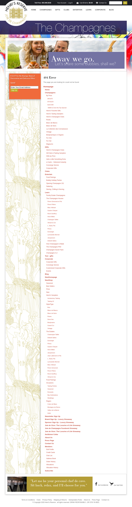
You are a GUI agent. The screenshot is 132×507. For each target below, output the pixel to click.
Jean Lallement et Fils (54, 355)
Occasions (49, 383)
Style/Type (49, 304)
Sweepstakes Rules (75, 500)
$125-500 (50, 105)
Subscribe (49, 471)
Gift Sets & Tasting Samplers (56, 153)
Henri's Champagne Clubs (55, 117)
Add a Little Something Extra (56, 159)
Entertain (77, 10)
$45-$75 (50, 98)
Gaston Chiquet (52, 210)
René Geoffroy (52, 213)
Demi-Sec (51, 319)
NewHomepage (51, 277)
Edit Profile (50, 449)
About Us (48, 437)
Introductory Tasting (54, 298)
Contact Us (103, 3)
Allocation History (52, 467)
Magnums (49, 144)
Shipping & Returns (60, 500)
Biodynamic (51, 322)
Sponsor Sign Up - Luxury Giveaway (59, 422)
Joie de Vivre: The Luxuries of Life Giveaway (62, 425)
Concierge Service (52, 165)
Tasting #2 (51, 301)
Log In (70, 3)
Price (48, 289)
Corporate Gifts (51, 168)
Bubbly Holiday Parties (54, 180)
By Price (49, 95)
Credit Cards (50, 452)
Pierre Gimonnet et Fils (55, 201)
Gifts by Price (50, 156)
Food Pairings (51, 177)
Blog (111, 10)
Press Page (49, 440)
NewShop (49, 280)
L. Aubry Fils (51, 225)
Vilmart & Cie (52, 222)
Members (48, 447)
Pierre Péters (52, 204)
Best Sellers (50, 286)
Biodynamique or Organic (55, 135)
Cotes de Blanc (52, 404)
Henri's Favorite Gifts (53, 111)
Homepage (48, 86)
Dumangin (51, 231)
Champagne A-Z (51, 253)
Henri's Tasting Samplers (54, 114)
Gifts (57, 10)
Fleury (49, 229)
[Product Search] (115, 2)
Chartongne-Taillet (53, 334)
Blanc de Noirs (51, 126)
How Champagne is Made (55, 244)
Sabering (49, 186)
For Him (49, 138)
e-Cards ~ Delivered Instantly (56, 162)
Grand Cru (51, 325)
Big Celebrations (53, 395)
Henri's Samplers (52, 295)
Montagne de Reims (54, 407)
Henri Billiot (51, 216)
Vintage (48, 132)
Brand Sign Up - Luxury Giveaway (58, 419)
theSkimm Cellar (51, 434)
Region (48, 401)
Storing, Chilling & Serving (55, 189)
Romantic (50, 392)
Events (48, 271)
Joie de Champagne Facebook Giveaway (61, 428)
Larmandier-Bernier (54, 234)
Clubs (66, 10)
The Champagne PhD (53, 247)
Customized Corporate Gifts (55, 268)
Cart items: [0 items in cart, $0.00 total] (86, 3)
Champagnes (46, 10)
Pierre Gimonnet (53, 368)
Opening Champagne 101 (55, 183)
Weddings (51, 398)
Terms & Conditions (28, 500)
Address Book (51, 458)
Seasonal (49, 283)
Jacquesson (51, 238)
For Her (48, 141)
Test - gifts (49, 256)
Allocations (50, 464)
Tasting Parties (52, 386)
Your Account (61, 3)
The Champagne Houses (54, 198)
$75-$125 (50, 101)
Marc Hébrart (52, 207)
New (47, 292)
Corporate (100, 10)
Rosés (48, 120)
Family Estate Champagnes (55, 195)
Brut (49, 307)
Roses (50, 316)
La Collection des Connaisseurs (57, 129)
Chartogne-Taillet (53, 219)
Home (33, 10)
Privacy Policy (47, 500)
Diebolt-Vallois (52, 241)
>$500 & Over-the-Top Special (57, 107)
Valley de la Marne (53, 410)
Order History (50, 462)
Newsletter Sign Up (52, 416)
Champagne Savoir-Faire (54, 250)
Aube (49, 413)
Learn (88, 10)
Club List (49, 455)
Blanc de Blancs (51, 123)
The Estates (50, 331)
